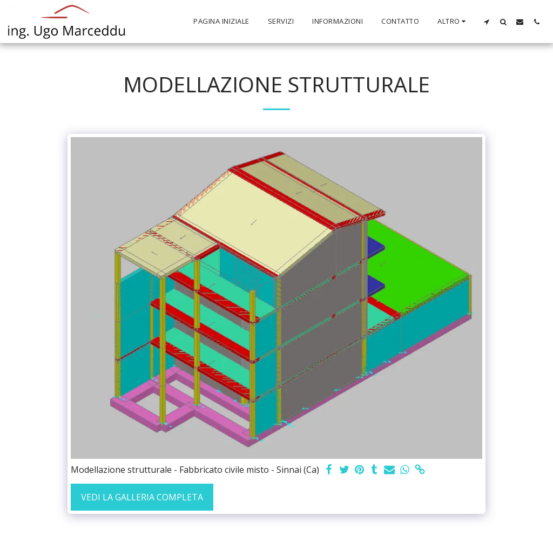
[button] (486, 21)
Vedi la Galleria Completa (142, 497)
